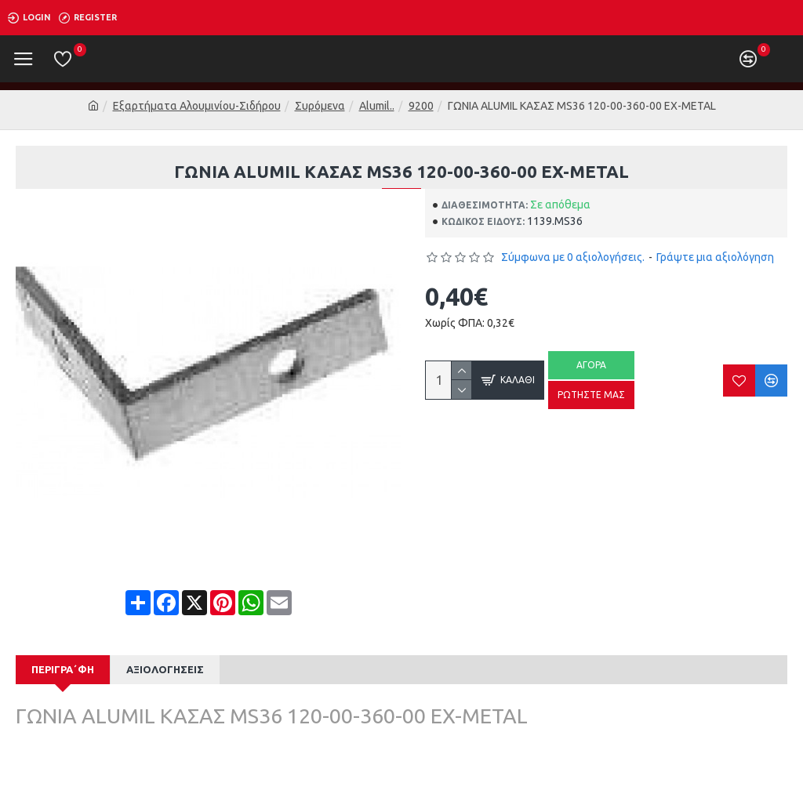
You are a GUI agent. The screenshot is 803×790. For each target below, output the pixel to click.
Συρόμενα (320, 106)
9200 (421, 106)
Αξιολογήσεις (165, 669)
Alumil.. (376, 106)
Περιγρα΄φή (62, 669)
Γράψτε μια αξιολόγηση (715, 257)
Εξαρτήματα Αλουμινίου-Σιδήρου (197, 106)
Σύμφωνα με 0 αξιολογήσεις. (573, 257)
